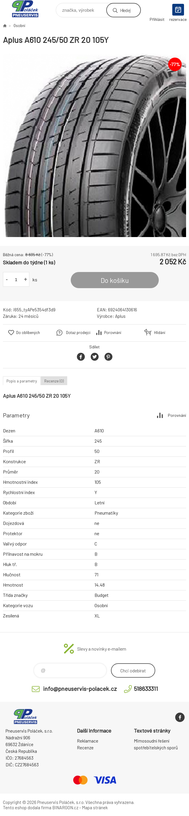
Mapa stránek (95, 807)
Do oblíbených (28, 332)
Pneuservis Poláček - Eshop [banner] (29, 8)
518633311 (146, 688)
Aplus (120, 316)
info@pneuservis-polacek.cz (80, 688)
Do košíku (115, 280)
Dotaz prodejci (78, 332)
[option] (94, 145)
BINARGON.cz (65, 807)
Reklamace (87, 740)
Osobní (19, 25)
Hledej (125, 10)
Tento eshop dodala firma (27, 807)
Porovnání (112, 332)
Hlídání (159, 332)
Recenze (85, 747)
